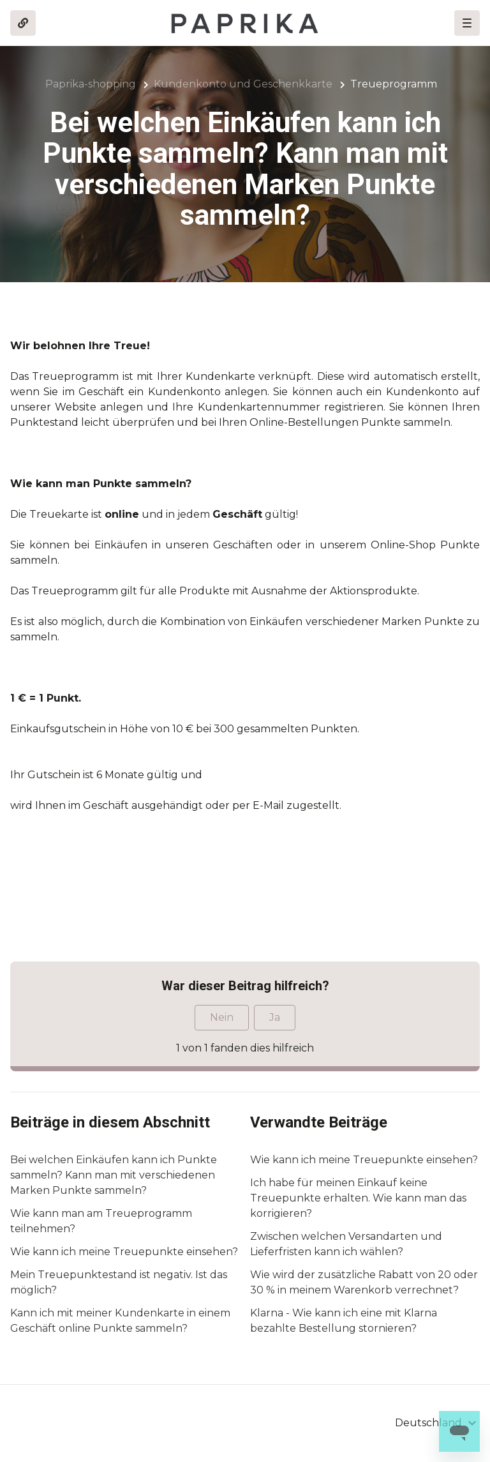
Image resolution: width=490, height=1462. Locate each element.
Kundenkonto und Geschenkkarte (243, 84)
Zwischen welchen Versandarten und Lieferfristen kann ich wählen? (346, 1244)
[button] (467, 23)
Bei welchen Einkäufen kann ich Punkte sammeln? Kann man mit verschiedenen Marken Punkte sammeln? (113, 1175)
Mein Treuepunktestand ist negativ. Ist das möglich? (118, 1282)
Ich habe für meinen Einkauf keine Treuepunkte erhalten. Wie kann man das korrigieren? (358, 1198)
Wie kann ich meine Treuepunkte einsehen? (124, 1252)
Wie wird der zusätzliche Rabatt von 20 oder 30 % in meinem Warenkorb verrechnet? (364, 1282)
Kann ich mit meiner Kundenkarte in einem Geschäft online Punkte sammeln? (120, 1320)
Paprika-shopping (90, 84)
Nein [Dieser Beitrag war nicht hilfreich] (222, 1017)
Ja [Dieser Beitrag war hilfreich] (274, 1017)
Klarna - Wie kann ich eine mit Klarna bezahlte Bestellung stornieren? (343, 1320)
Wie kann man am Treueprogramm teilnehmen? (101, 1221)
